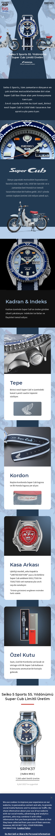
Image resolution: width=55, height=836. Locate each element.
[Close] (51, 805)
